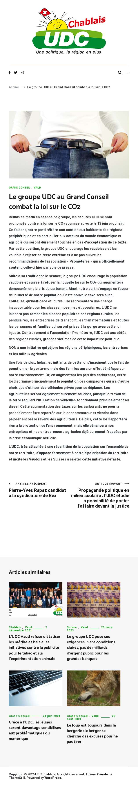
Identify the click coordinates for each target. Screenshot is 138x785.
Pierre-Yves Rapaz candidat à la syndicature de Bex (39, 490)
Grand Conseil (19, 187)
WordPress (52, 778)
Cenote (102, 774)
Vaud (37, 187)
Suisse (72, 627)
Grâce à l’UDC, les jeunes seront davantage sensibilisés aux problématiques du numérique (35, 730)
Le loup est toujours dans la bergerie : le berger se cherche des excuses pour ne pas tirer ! (92, 733)
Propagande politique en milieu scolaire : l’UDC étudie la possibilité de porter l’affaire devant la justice (99, 495)
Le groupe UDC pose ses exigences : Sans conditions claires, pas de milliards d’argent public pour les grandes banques (91, 647)
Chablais (15, 627)
